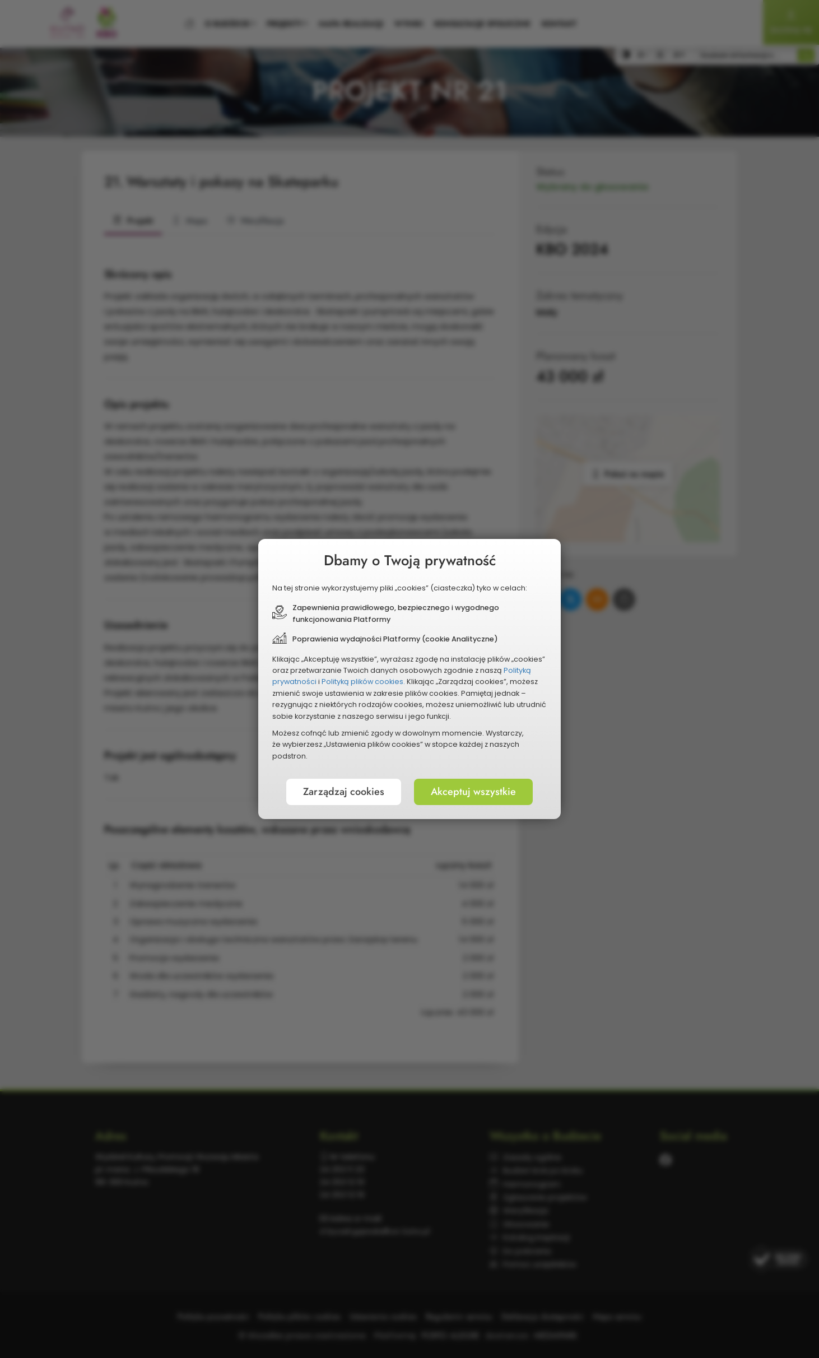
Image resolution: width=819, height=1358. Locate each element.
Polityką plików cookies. (363, 681)
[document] (409, 679)
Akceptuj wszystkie (473, 791)
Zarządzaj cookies (343, 791)
